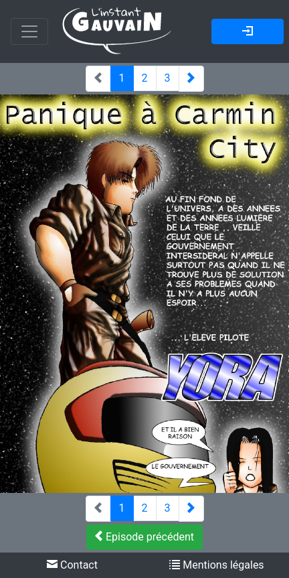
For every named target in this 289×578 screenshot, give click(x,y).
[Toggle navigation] (29, 31)
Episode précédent (144, 536)
